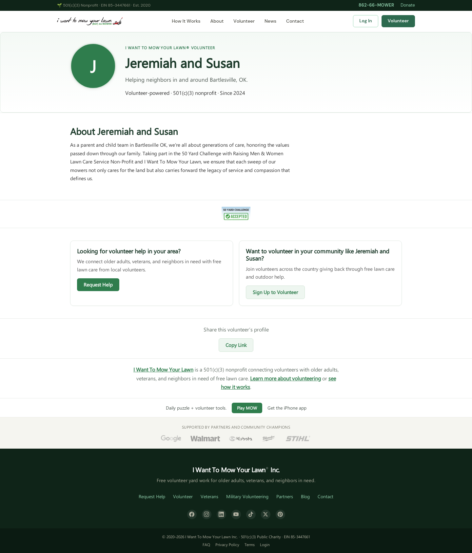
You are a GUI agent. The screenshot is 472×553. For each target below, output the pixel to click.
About (217, 21)
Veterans (209, 496)
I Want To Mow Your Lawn (163, 369)
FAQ (206, 544)
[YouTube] (236, 514)
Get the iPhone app (286, 408)
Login (265, 544)
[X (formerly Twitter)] (265, 514)
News (270, 21)
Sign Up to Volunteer (275, 292)
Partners (284, 496)
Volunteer (244, 21)
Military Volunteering (247, 496)
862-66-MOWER (376, 5)
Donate (408, 5)
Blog (305, 496)
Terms (250, 544)
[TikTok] (251, 514)
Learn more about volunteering (285, 378)
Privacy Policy (227, 544)
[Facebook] (192, 514)
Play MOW (247, 408)
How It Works (186, 21)
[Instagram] (206, 514)
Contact (295, 21)
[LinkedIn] (221, 514)
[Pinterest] (280, 514)
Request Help (98, 284)
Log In (365, 21)
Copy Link (236, 345)
